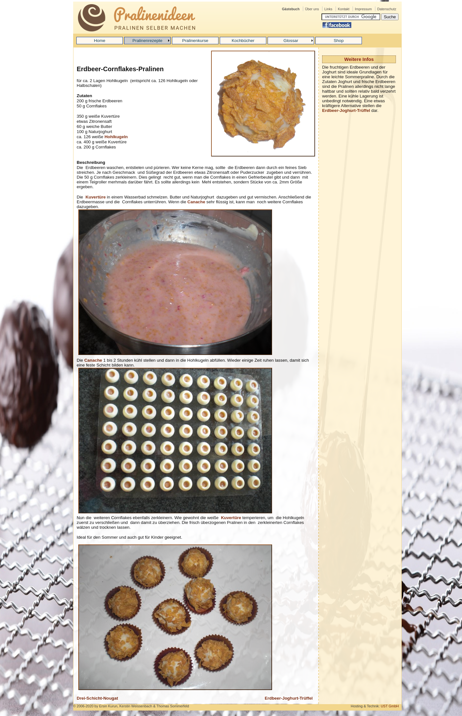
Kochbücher (243, 40)
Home (100, 40)
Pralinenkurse (195, 40)
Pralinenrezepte (147, 40)
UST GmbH (390, 706)
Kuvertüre (95, 197)
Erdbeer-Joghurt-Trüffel (346, 110)
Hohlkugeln (116, 136)
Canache (196, 201)
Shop (339, 40)
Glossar (291, 40)
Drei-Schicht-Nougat (97, 698)
